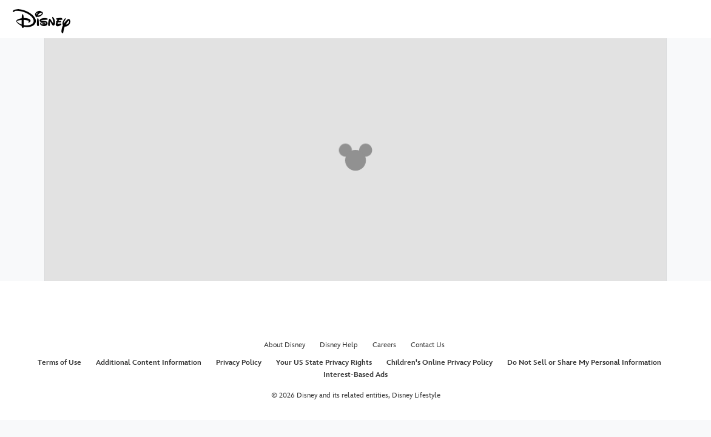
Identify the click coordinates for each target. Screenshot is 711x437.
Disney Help (339, 345)
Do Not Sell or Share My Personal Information (584, 362)
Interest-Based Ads (355, 374)
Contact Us (428, 345)
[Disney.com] (41, 21)
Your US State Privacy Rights (324, 362)
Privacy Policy (238, 362)
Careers (384, 345)
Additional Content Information (148, 362)
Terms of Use (59, 362)
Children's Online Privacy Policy (439, 362)
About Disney (284, 345)
